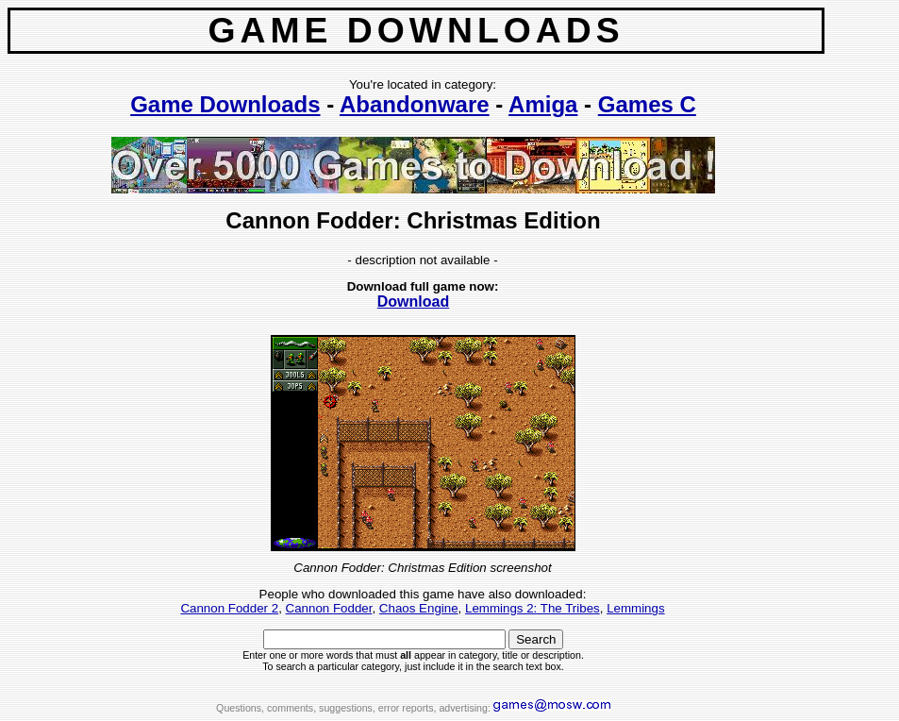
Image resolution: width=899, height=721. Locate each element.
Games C (647, 104)
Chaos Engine (418, 608)
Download (413, 301)
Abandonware (415, 104)
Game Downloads (225, 104)
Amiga (542, 104)
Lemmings (635, 608)
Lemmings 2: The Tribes (532, 608)
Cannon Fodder (329, 608)
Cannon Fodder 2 (229, 608)
